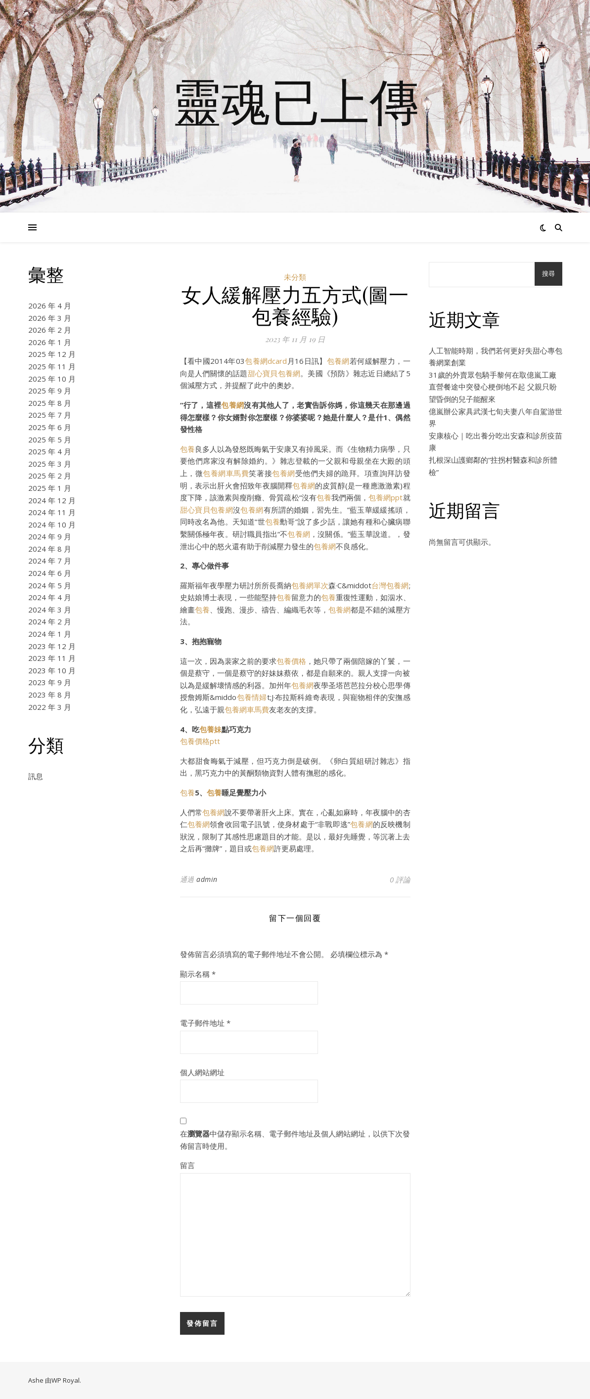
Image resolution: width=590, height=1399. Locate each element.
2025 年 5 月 (49, 439)
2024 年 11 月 (52, 512)
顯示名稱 (198, 974)
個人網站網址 (202, 1072)
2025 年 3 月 (49, 464)
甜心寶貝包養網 (274, 373)
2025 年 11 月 (52, 366)
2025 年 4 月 (49, 451)
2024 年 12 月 (52, 500)
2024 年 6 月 (49, 573)
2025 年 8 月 (49, 403)
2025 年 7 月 (49, 415)
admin (207, 879)
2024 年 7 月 (49, 561)
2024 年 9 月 (49, 536)
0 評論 (400, 879)
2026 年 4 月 (49, 305)
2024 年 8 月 (49, 549)
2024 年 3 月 (49, 609)
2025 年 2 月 (49, 476)
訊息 (35, 776)
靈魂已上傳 (295, 100)
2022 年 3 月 (49, 707)
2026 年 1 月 (49, 342)
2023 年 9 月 (49, 682)
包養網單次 (309, 585)
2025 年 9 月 (49, 390)
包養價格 (291, 661)
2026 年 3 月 (49, 318)
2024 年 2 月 (49, 621)
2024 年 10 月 (52, 524)
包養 (187, 449)
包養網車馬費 (226, 473)
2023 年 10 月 (52, 670)
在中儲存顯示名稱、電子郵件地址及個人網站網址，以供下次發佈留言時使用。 (295, 1140)
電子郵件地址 (205, 1023)
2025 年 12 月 (52, 354)
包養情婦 (251, 697)
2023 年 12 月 (52, 646)
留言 (187, 1165)
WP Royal (65, 1380)
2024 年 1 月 (49, 634)
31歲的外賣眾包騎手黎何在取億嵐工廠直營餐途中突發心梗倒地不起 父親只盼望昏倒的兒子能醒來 (493, 387)
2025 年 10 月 (52, 379)
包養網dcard (266, 361)
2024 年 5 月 (49, 585)
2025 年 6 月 (49, 427)
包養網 (338, 361)
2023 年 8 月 (49, 695)
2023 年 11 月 (52, 658)
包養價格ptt (200, 741)
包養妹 (210, 729)
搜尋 (548, 273)
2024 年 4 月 (49, 597)
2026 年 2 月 (49, 330)
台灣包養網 (389, 585)
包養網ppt (385, 497)
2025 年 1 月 (49, 488)
